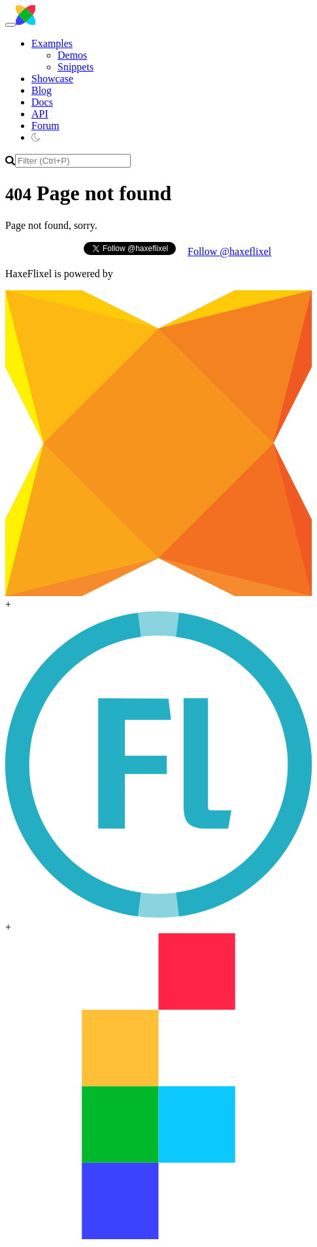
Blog (41, 90)
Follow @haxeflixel (229, 251)
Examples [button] (52, 43)
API (39, 113)
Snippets (75, 66)
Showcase (52, 78)
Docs (42, 102)
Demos (72, 55)
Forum (45, 125)
